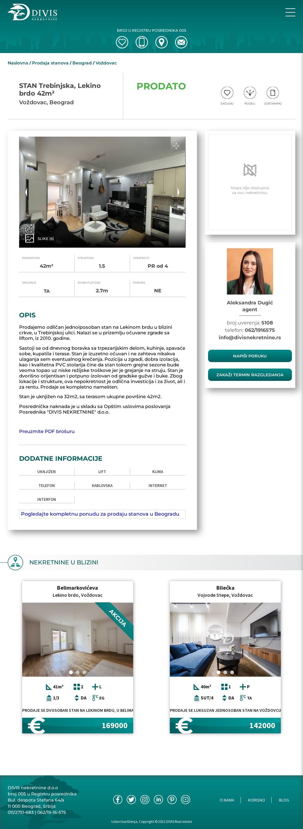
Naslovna (18, 63)
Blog (284, 800)
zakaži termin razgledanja (250, 374)
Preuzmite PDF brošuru (47, 431)
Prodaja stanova (50, 63)
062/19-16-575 (51, 812)
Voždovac (106, 63)
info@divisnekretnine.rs (250, 337)
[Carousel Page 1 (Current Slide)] (71, 672)
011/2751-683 (21, 812)
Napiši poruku (250, 355)
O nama (227, 800)
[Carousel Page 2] (78, 672)
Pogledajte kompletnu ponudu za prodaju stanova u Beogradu (100, 514)
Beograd (82, 63)
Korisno (256, 800)
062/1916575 (260, 330)
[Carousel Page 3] (84, 672)
